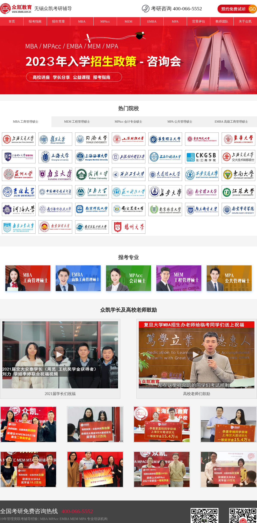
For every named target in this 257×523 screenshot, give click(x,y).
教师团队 (221, 21)
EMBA (151, 21)
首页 (12, 21)
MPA (175, 21)
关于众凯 (245, 21)
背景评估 (198, 21)
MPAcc (105, 21)
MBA (81, 21)
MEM (128, 21)
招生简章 (58, 21)
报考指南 (35, 21)
